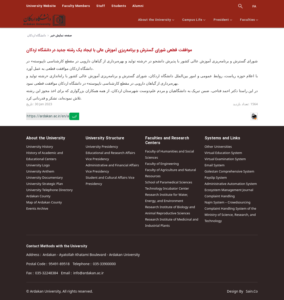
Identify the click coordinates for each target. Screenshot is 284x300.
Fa (254, 6)
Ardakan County (38, 196)
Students (118, 6)
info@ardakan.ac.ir (88, 273)
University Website (41, 6)
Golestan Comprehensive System (229, 171)
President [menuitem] (223, 20)
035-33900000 (104, 263)
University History (39, 146)
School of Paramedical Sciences (168, 182)
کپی (74, 116)
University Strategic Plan (44, 183)
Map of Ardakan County (44, 202)
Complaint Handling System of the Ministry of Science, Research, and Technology (230, 214)
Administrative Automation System (231, 183)
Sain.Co (252, 291)
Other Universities (218, 146)
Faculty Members (76, 6)
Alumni (137, 6)
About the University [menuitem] (155, 20)
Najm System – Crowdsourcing (228, 202)
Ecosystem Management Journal (229, 190)
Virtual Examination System (225, 159)
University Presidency (102, 146)
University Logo (38, 165)
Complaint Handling (220, 196)
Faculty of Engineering (162, 163)
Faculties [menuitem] (249, 20)
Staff (100, 6)
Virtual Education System (223, 152)
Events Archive (37, 208)
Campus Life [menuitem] (193, 20)
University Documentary (44, 177)
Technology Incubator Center (167, 188)
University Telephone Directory (49, 190)
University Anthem (40, 171)
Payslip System (216, 177)
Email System (215, 165)
